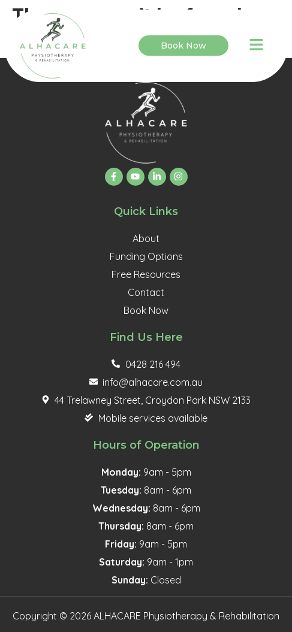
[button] (256, 46)
